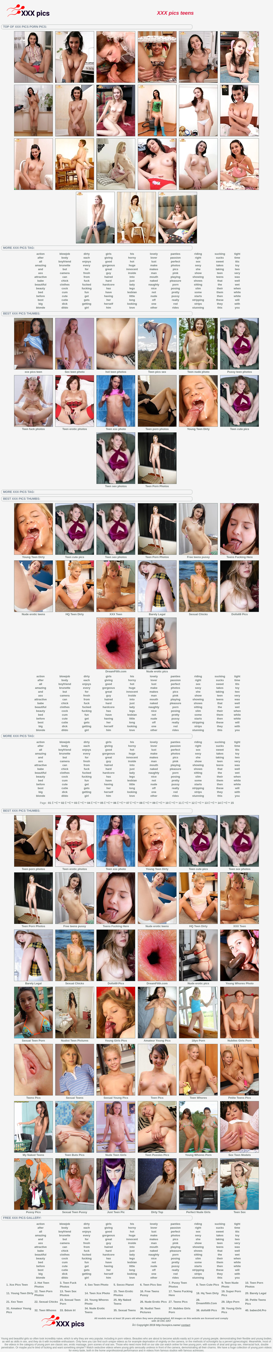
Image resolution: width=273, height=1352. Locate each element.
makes (154, 269)
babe (40, 280)
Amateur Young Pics (157, 1039)
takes (219, 265)
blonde (40, 307)
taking (220, 269)
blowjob (65, 253)
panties (175, 253)
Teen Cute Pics (209, 1284)
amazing (40, 265)
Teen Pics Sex (152, 1284)
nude (154, 296)
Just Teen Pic (115, 1211)
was (237, 276)
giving (109, 257)
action (40, 253)
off (154, 300)
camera (65, 273)
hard (109, 280)
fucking (86, 288)
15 (232, 802)
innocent (132, 269)
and (40, 269)
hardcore (109, 284)
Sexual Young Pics (115, 1096)
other (153, 307)
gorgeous (108, 265)
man (154, 273)
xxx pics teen (33, 370)
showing (198, 276)
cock (65, 288)
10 (167, 802)
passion (175, 257)
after (41, 257)
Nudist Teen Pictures (74, 1039)
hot (132, 261)
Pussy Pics (33, 1211)
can (64, 276)
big (40, 303)
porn (175, 284)
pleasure (175, 280)
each (87, 257)
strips (198, 303)
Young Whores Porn (198, 1154)
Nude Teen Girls (115, 1154)
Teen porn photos (157, 428)
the (220, 284)
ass (40, 273)
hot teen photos (115, 370)
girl (86, 307)
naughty (153, 284)
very (237, 273)
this (219, 307)
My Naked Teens (33, 1154)
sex (198, 261)
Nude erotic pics (157, 670)
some (198, 292)
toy (237, 265)
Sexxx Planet (125, 1284)
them (219, 292)
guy (108, 273)
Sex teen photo (74, 370)
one (153, 303)
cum (65, 292)
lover (154, 257)
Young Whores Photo (239, 982)
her (108, 300)
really (175, 300)
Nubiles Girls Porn (239, 1039)
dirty (87, 253)
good (108, 261)
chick (64, 280)
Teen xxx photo (115, 428)
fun (86, 292)
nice (154, 288)
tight (237, 253)
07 (127, 802)
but (64, 269)
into (132, 276)
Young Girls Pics (115, 1039)
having (108, 296)
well (237, 280)
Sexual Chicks (198, 613)
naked (154, 280)
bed (40, 292)
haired (109, 276)
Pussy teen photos (239, 370)
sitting (198, 284)
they (220, 303)
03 (75, 802)
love (132, 307)
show (198, 273)
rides (175, 307)
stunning (198, 307)
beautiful (40, 284)
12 (193, 802)
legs (132, 288)
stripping (198, 300)
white (237, 296)
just (132, 280)
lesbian (132, 292)
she (198, 269)
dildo (64, 307)
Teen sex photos (115, 485)
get (87, 296)
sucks (220, 257)
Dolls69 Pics (239, 613)
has (108, 288)
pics (175, 269)
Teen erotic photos (74, 428)
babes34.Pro (258, 1310)
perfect (175, 261)
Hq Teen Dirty (210, 1293)
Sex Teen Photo (98, 1284)
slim (198, 288)
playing (175, 276)
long (132, 300)
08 (140, 802)
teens (220, 276)
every (86, 265)
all (40, 261)
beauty (40, 288)
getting (86, 303)
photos (175, 265)
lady (132, 284)
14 (219, 802)
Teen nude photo (198, 370)
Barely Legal (157, 613)
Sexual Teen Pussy (74, 1211)
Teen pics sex (157, 370)
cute (65, 296)
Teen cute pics (239, 428)
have (108, 292)
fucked (86, 284)
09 (153, 802)
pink (175, 273)
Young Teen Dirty (198, 428)
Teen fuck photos (33, 428)
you (237, 307)
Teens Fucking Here (239, 556)
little (132, 296)
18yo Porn (198, 1039)
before (40, 296)
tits (237, 261)
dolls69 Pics (209, 1310)
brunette (64, 265)
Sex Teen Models (239, 1154)
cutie (64, 300)
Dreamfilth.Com (206, 1303)
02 (62, 802)
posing (175, 288)
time (237, 257)
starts (198, 296)
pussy (175, 296)
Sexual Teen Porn (33, 1039)
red (175, 303)
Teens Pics (33, 1096)
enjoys (86, 261)
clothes (65, 284)
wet (237, 284)
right (198, 257)
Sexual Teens (74, 1096)
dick (65, 303)
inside (132, 273)
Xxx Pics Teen (18, 1284)
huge (132, 265)
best (41, 300)
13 (206, 802)
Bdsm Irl (70, 1310)
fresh (86, 273)
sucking (220, 253)
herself (108, 303)
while (237, 292)
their (220, 288)
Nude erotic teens (33, 613)
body (64, 257)
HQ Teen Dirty (74, 613)
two (237, 269)
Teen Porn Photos (157, 485)
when (237, 288)
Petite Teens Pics (239, 1096)
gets (87, 300)
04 (88, 802)
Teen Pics (157, 1096)
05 (101, 802)
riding (198, 253)
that (219, 280)
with (237, 303)
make (153, 265)
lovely (154, 253)
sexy (198, 265)
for (87, 269)
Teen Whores (198, 1096)
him (108, 307)
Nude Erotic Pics (156, 1301)
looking (132, 303)
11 (180, 802)
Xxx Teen (17, 1301)
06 (114, 802)
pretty (175, 292)
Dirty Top (157, 1211)
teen (220, 273)
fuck (87, 280)
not (154, 292)
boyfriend (64, 261)
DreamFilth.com (115, 670)
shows (198, 280)
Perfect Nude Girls (198, 1211)
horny (132, 257)
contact (185, 1325)
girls (108, 253)
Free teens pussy (198, 556)
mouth (154, 276)
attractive (40, 276)
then (220, 296)
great (108, 269)
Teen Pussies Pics (157, 1154)
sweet (220, 261)
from (87, 276)
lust (153, 261)
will (237, 300)
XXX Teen (115, 613)
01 (49, 802)
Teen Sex (239, 1211)
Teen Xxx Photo (99, 1293)
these (220, 300)
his (132, 253)
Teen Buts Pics (74, 1154)
